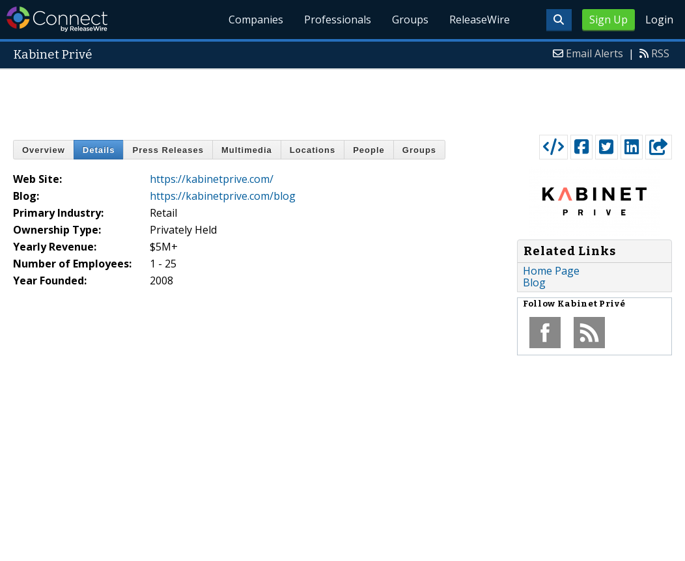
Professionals (337, 19)
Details (99, 150)
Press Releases (167, 150)
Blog (534, 282)
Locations (312, 150)
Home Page (551, 271)
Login (659, 19)
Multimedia (246, 150)
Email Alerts (594, 53)
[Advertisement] (342, 99)
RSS (660, 53)
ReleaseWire (479, 19)
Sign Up (608, 19)
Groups (410, 19)
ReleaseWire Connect (57, 19)
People (369, 150)
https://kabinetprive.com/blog (223, 196)
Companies (256, 19)
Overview (43, 150)
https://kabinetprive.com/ (211, 179)
